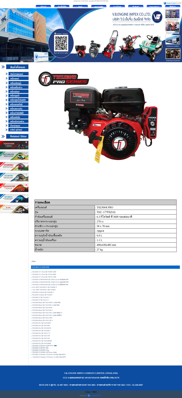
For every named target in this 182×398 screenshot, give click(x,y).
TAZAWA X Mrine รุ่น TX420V (42, 295)
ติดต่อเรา (173, 6)
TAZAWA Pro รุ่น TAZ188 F (41, 330)
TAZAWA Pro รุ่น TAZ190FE (41, 323)
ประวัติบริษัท (62, 6)
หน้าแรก (43, 6)
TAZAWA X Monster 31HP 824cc (43, 345)
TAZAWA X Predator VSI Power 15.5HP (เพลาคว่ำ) (49, 357)
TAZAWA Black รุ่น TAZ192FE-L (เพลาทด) (46, 302)
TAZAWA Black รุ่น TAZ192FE (42, 307)
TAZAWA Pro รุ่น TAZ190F (41, 325)
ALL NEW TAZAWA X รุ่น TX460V (44, 290)
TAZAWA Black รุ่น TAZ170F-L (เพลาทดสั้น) (47, 315)
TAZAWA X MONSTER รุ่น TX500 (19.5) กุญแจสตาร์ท (50, 282)
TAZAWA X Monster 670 (40, 349)
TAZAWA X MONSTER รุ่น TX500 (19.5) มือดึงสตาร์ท (50, 284)
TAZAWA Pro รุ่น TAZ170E (41, 336)
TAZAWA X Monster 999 (40, 347)
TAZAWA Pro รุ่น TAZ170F (41, 338)
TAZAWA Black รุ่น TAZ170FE (42, 318)
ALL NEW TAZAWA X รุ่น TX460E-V (44, 287)
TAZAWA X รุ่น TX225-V (40, 300)
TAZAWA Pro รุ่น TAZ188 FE (41, 328)
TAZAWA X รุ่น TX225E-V (41, 297)
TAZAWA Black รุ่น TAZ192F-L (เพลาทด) (46, 305)
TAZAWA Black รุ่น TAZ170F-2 (42, 320)
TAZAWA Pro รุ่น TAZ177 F (41, 333)
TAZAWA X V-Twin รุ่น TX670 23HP (44, 277)
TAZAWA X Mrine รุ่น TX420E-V (43, 292)
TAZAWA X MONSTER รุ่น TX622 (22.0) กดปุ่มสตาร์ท (50, 279)
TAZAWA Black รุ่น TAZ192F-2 (42, 310)
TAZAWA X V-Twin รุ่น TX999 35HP (44, 272)
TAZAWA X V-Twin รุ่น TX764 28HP (44, 274)
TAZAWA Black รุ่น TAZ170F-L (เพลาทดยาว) (47, 313)
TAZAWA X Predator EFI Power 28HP (44, 352)
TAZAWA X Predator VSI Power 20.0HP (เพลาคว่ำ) (49, 354)
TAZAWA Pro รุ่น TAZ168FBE (42, 341)
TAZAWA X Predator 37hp (40, 350)
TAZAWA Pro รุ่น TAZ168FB (41, 343)
